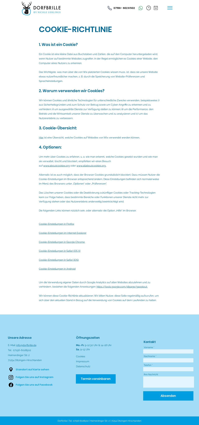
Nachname (149, 356)
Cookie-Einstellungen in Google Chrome (62, 242)
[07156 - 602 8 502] (121, 8)
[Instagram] (11, 377)
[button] (148, 8)
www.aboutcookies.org (56, 165)
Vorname (148, 347)
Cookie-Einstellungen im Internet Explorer (62, 232)
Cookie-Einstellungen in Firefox (56, 223)
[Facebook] (11, 385)
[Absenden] (168, 396)
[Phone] (140, 8)
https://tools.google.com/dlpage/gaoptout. (122, 286)
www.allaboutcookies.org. (91, 165)
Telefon (147, 365)
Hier (41, 137)
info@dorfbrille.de (26, 345)
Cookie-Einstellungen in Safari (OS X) (59, 250)
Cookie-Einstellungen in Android (57, 268)
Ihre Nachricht (151, 374)
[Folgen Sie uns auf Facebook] (34, 385)
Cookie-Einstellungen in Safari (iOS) (59, 259)
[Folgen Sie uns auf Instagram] (34, 377)
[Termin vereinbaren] (96, 379)
